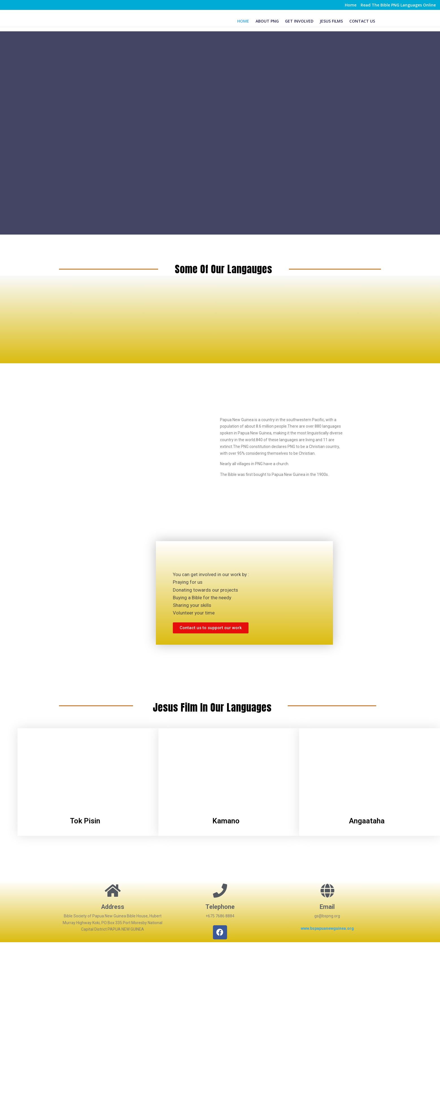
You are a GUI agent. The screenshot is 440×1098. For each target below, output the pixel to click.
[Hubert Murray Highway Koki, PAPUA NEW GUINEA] (220, 997)
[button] (211, 627)
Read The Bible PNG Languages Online (398, 5)
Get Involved (299, 21)
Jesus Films (331, 21)
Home (350, 5)
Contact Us (362, 21)
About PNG (267, 21)
